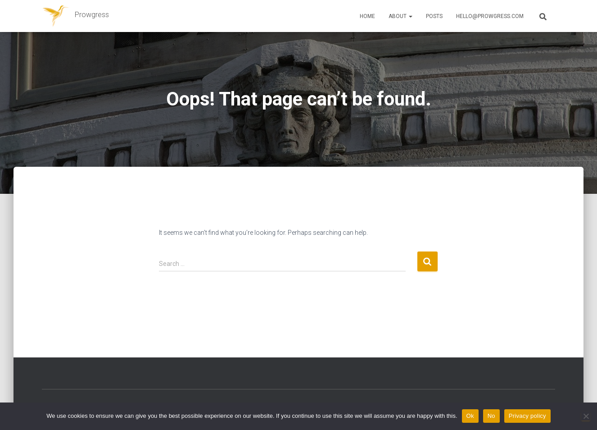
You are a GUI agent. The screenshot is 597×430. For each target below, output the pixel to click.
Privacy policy (527, 415)
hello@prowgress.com (490, 16)
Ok (470, 415)
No (491, 415)
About (400, 16)
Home (367, 16)
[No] (585, 416)
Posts (434, 16)
